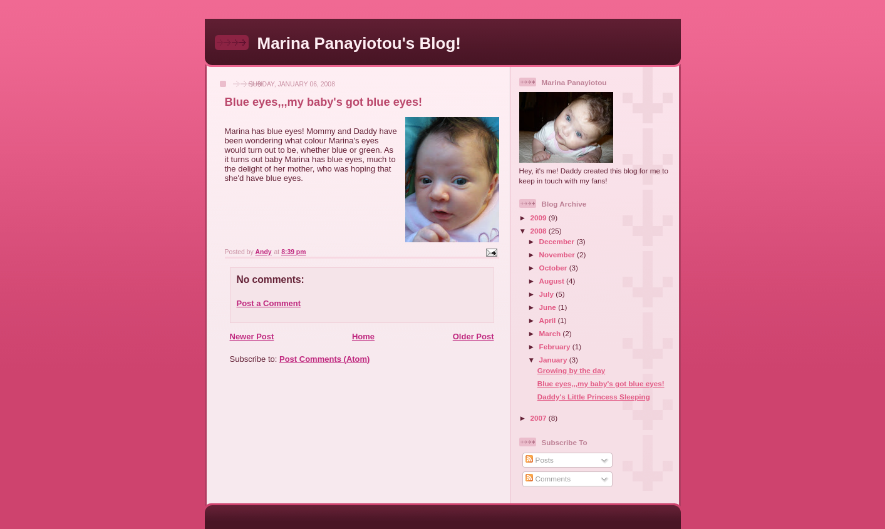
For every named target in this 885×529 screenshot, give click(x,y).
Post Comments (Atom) (324, 359)
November (558, 254)
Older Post (473, 336)
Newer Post (252, 336)
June (549, 307)
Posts (539, 460)
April (548, 320)
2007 (539, 418)
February (555, 346)
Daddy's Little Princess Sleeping (593, 397)
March (551, 333)
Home (363, 336)
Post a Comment (269, 303)
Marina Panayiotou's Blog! (359, 43)
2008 (539, 231)
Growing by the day (571, 370)
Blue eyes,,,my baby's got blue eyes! (601, 383)
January (554, 360)
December (558, 241)
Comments (548, 479)
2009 (539, 217)
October (554, 268)
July (547, 294)
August (553, 281)
